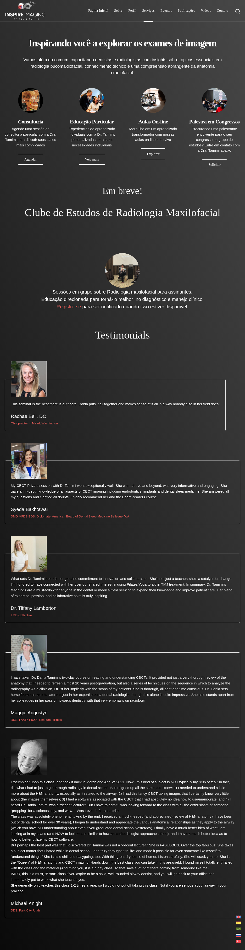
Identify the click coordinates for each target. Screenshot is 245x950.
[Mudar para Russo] (238, 935)
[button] (237, 11)
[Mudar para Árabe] (238, 929)
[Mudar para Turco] (238, 941)
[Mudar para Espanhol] (238, 923)
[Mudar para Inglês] (238, 917)
